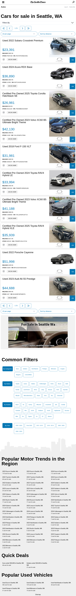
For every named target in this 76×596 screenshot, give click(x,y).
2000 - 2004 (19, 431)
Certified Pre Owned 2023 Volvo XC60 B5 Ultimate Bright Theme (24, 121)
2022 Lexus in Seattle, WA (35, 535)
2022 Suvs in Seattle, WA (58, 478)
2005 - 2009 (61, 425)
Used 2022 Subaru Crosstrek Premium (22, 40)
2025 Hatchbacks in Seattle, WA (36, 524)
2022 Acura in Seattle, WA (10, 535)
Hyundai (65, 389)
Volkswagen (42, 383)
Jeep (42, 389)
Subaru (33, 383)
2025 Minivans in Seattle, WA (36, 541)
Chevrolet (59, 395)
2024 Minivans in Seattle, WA (11, 541)
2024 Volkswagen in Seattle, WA (61, 512)
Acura (59, 383)
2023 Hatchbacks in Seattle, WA (12, 518)
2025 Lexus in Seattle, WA (35, 506)
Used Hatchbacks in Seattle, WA (61, 584)
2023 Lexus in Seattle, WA (10, 489)
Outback (40, 410)
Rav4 (17, 404)
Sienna (50, 416)
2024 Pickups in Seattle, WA (35, 518)
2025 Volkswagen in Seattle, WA (12, 512)
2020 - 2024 (19, 425)
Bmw (35, 389)
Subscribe (72, 7)
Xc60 (48, 410)
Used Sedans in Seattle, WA (35, 584)
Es (37, 416)
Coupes (62, 369)
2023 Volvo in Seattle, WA (35, 489)
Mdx (17, 416)
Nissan (50, 389)
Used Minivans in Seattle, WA (36, 589)
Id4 (56, 404)
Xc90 (32, 410)
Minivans (53, 369)
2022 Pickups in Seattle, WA (59, 541)
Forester (18, 410)
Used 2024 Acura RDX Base (17, 67)
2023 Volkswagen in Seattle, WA (37, 495)
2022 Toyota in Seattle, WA (59, 506)
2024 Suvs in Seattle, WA (58, 472)
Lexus (25, 383)
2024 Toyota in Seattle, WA (10, 478)
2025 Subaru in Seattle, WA (10, 495)
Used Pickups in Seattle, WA (11, 589)
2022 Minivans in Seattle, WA (11, 546)
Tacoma (67, 410)
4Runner (38, 404)
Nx (23, 416)
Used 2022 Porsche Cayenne (17, 252)
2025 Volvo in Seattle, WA (59, 495)
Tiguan (30, 416)
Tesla (38, 395)
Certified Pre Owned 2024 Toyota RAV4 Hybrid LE (23, 174)
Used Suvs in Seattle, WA (10, 584)
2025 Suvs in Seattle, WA (34, 472)
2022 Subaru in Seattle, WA (59, 518)
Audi (67, 383)
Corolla (63, 404)
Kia (52, 395)
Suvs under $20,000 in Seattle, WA (13, 564)
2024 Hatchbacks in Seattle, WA (61, 501)
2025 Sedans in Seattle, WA (59, 489)
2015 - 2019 (39, 425)
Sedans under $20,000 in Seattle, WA (37, 565)
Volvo (52, 383)
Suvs (17, 369)
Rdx (26, 410)
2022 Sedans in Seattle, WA (59, 524)
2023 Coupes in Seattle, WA (59, 535)
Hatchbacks (35, 369)
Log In (66, 7)
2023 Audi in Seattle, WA (10, 501)
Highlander (57, 410)
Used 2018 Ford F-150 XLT (16, 146)
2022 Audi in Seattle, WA (34, 529)
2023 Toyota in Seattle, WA (35, 484)
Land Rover (27, 389)
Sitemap (38, 594)
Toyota (17, 383)
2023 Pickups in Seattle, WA (11, 524)
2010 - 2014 (50, 425)
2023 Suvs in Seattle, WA (10, 472)
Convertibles (28, 374)
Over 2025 (29, 425)
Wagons (18, 374)
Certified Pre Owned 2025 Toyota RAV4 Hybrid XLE (23, 227)
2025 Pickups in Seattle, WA (59, 529)
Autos (3, 7)
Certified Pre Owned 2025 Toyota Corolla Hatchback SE (24, 94)
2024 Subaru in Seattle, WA (10, 506)
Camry (30, 404)
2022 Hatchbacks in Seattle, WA (12, 529)
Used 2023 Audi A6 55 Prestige (18, 279)
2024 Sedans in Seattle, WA (59, 484)
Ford (57, 389)
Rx (23, 404)
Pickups (44, 369)
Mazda (17, 395)
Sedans (25, 369)
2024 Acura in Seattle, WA (35, 501)
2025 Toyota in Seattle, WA (35, 478)
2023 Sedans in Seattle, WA (11, 484)
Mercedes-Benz (28, 395)
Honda (17, 389)
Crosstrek (48, 404)
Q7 (42, 416)
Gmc (45, 395)
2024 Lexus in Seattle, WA (35, 512)
